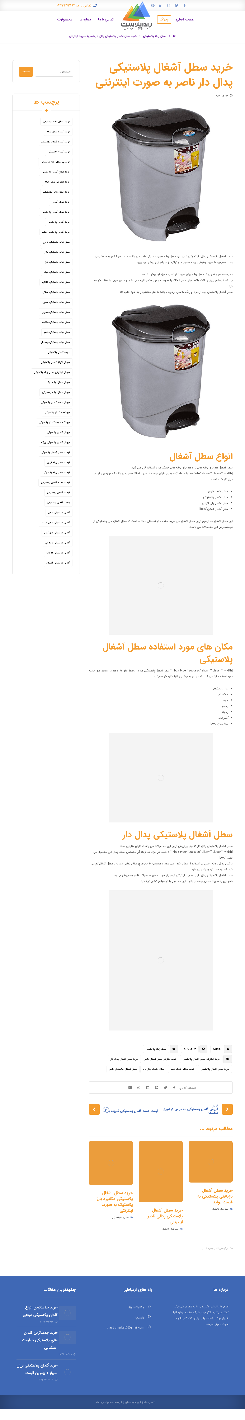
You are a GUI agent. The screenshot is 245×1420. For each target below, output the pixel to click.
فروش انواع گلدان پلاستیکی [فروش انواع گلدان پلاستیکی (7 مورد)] (55, 363)
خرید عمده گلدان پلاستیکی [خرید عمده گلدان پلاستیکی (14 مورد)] (56, 213)
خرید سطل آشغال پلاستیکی (215, 1070)
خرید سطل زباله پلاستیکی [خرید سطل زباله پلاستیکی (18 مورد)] (56, 193)
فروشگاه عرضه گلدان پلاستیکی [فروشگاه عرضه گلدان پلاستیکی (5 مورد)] (54, 423)
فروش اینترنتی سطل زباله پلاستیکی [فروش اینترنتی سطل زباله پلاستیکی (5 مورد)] (52, 373)
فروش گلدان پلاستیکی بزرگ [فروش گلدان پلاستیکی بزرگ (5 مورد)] (55, 443)
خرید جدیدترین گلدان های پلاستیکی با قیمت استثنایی (37, 1342)
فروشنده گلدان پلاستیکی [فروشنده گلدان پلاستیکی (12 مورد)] (57, 413)
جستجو (27, 72)
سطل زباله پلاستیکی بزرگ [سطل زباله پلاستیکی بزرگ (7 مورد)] (57, 273)
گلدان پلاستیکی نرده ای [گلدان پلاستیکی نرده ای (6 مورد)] (57, 544)
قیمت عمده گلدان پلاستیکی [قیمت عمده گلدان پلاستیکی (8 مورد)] (55, 483)
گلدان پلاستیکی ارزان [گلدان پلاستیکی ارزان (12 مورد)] (59, 513)
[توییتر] (176, 5)
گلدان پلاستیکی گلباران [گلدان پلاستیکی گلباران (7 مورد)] (58, 564)
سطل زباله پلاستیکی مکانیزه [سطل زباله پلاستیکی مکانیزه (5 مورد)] (56, 323)
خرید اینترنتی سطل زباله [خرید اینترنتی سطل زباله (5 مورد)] (57, 183)
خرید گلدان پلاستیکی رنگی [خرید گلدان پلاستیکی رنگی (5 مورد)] (56, 233)
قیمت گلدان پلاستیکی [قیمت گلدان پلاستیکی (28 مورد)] (58, 493)
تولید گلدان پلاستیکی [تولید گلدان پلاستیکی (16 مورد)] (59, 153)
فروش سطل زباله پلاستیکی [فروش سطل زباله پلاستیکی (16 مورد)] (56, 393)
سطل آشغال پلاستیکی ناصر (123, 1070)
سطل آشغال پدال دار (154, 1070)
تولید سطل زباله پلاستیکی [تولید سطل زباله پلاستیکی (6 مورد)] (56, 122)
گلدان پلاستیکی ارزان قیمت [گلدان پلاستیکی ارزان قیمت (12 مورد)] (56, 523)
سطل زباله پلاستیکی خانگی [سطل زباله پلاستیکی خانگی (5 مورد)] (56, 283)
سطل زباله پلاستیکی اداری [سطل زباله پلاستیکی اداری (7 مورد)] (56, 243)
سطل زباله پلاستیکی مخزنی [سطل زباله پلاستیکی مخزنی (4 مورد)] (56, 313)
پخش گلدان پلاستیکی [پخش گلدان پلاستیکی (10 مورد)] (58, 503)
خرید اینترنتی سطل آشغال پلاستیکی (201, 1060)
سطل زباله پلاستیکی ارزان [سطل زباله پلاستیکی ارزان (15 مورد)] (57, 253)
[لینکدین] (160, 5)
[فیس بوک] (184, 5)
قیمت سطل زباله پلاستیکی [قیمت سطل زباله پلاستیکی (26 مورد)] (56, 473)
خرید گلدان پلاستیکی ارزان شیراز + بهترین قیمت (38, 1375)
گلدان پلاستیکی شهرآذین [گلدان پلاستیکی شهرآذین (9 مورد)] (57, 534)
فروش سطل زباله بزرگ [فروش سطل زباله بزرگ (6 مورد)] (58, 383)
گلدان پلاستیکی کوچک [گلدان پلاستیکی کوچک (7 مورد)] (58, 554)
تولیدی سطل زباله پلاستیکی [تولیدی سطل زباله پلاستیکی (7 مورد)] (55, 163)
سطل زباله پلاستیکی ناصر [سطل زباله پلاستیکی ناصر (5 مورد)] (57, 333)
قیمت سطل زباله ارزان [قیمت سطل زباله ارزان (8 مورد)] (58, 463)
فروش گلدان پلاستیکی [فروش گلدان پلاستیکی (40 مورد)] (58, 433)
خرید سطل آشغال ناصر (182, 1070)
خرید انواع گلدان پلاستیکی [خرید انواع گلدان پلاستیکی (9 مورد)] (56, 173)
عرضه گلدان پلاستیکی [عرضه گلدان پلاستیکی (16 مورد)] (59, 353)
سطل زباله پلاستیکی (156, 1050)
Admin (217, 1050)
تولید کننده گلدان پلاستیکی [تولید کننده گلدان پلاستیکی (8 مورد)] (55, 143)
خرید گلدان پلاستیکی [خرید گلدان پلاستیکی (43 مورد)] (59, 223)
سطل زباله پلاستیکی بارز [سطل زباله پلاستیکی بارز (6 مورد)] (57, 263)
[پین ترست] (153, 5)
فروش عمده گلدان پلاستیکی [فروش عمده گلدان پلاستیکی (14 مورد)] (55, 403)
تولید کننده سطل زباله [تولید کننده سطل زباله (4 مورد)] (58, 133)
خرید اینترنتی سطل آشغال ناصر (160, 1060)
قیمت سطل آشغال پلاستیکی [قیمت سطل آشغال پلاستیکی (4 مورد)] (55, 453)
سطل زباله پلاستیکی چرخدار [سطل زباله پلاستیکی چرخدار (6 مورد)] (55, 343)
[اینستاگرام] (168, 5)
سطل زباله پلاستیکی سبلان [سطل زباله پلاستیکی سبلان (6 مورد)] (56, 293)
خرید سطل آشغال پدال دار (124, 1060)
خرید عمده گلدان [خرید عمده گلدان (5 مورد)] (61, 203)
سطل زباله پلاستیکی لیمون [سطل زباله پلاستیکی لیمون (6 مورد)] (56, 303)
